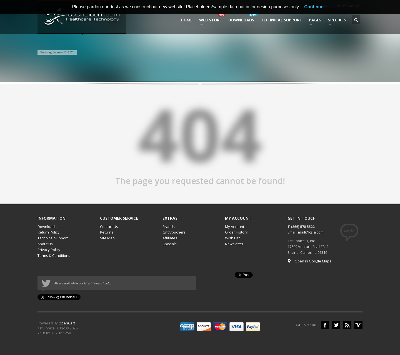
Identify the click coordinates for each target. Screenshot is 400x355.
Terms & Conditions (54, 255)
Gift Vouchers (174, 232)
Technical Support (53, 237)
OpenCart (67, 323)
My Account (234, 226)
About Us (45, 243)
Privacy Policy (49, 249)
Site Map (107, 237)
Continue (313, 6)
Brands (168, 226)
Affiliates (169, 237)
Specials (169, 243)
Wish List (232, 237)
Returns (106, 232)
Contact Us (109, 226)
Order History (236, 232)
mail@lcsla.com (311, 232)
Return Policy (48, 232)
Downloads (47, 226)
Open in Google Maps (309, 261)
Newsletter (234, 243)
